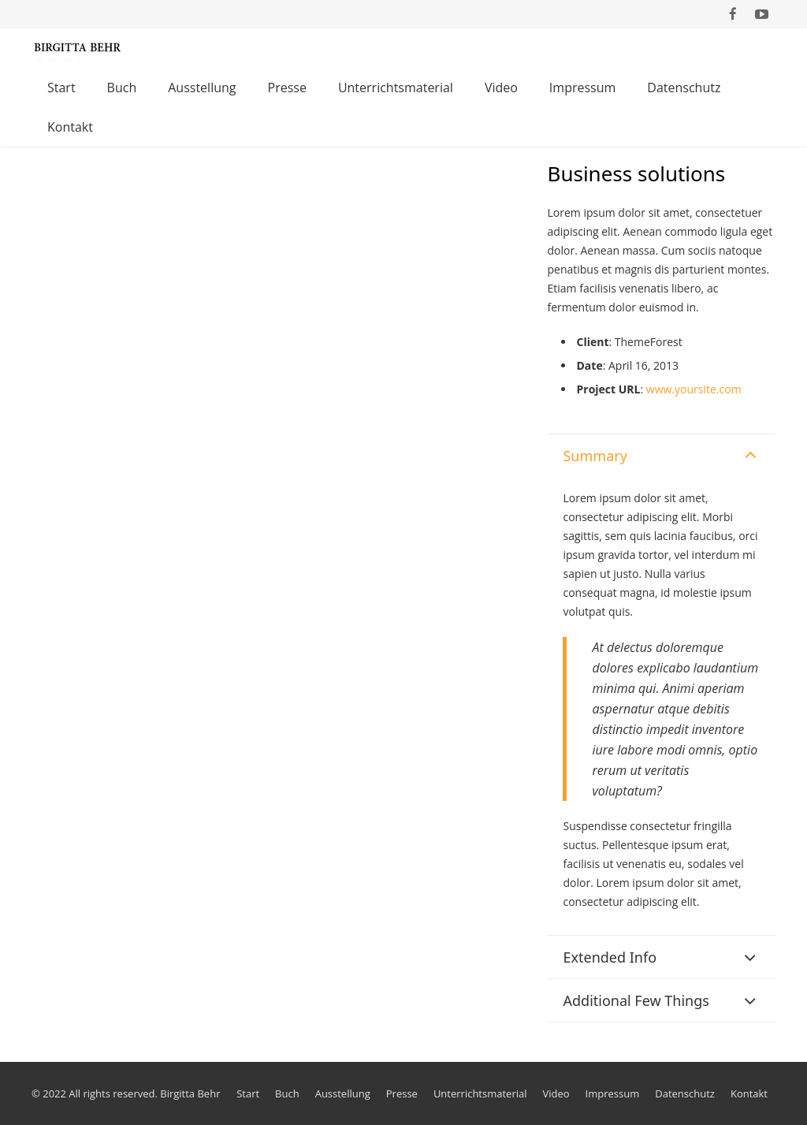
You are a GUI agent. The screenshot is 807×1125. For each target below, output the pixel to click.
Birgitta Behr (190, 1093)
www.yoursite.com (694, 389)
